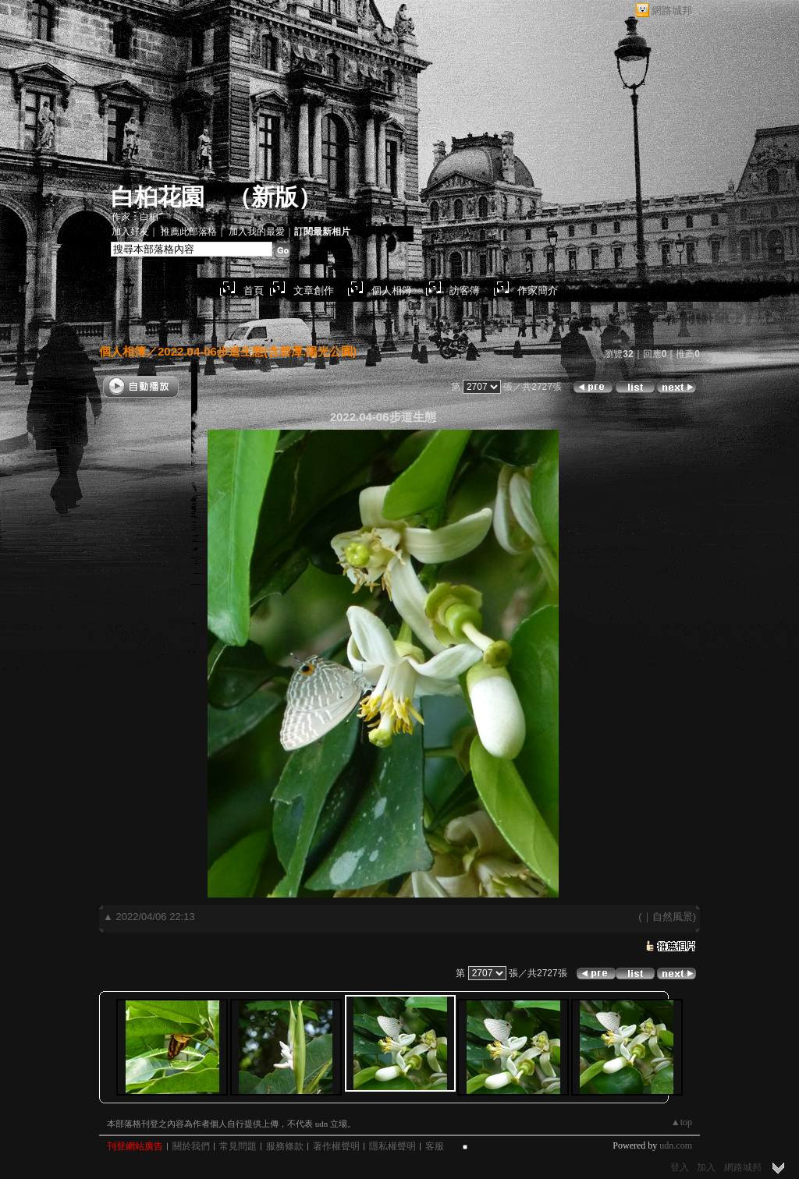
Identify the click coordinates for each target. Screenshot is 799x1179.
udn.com (675, 1145)
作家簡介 (537, 290)
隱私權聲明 (392, 1146)
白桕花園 (157, 197)
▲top (681, 1122)
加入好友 (130, 231)
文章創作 (313, 290)
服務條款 (285, 1146)
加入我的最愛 (257, 231)
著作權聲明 (336, 1146)
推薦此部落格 (189, 231)
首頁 (253, 290)
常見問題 (238, 1146)
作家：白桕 (135, 216)
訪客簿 (464, 290)
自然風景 (672, 916)
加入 (706, 1167)
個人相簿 (391, 290)
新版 (274, 197)
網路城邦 (672, 10)
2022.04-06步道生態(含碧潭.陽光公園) (257, 351)
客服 (434, 1146)
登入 (679, 1167)
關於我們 (191, 1146)
